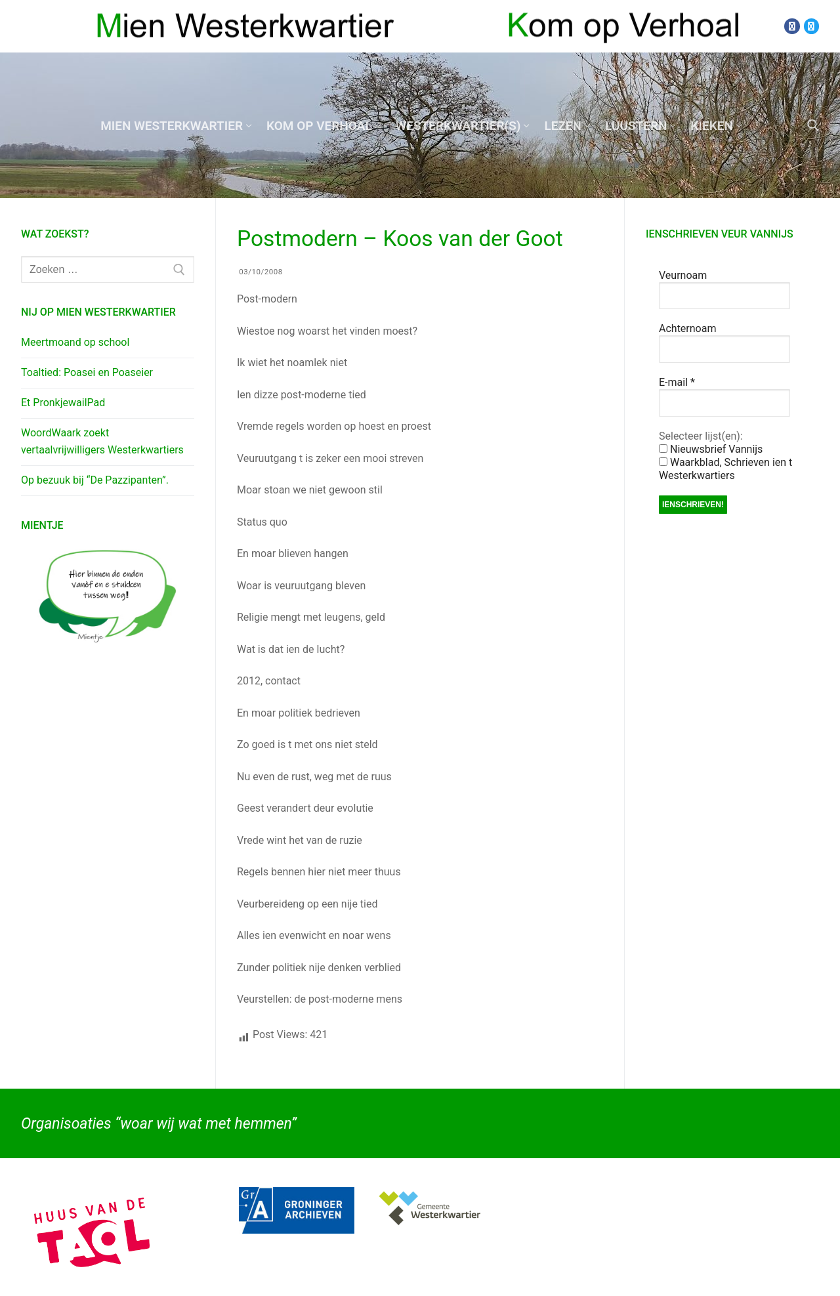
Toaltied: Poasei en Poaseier (87, 372)
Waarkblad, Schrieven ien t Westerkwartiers (725, 469)
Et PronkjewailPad (63, 402)
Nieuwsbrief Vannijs (711, 449)
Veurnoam (683, 275)
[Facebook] (791, 25)
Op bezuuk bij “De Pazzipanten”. (95, 480)
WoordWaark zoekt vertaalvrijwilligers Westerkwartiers (102, 441)
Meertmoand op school (75, 342)
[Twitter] (811, 25)
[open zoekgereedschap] (813, 125)
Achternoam (687, 328)
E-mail (677, 382)
